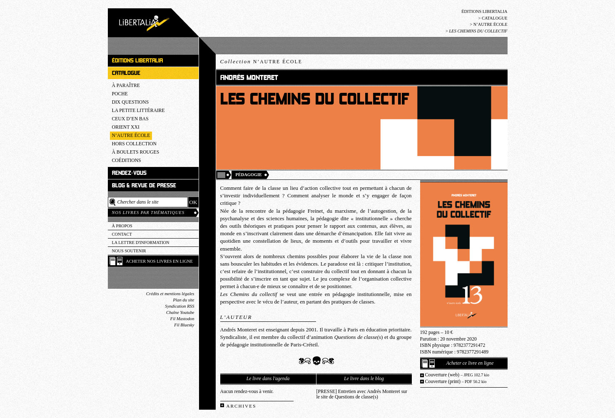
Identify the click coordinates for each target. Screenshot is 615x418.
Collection (261, 61)
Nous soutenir (129, 251)
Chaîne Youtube (180, 312)
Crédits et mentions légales (170, 293)
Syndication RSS (179, 306)
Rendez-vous (129, 173)
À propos (122, 226)
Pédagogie (249, 174)
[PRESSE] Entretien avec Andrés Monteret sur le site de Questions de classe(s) (361, 394)
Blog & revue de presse (144, 185)
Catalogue (495, 18)
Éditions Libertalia (484, 11)
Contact (122, 234)
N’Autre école (490, 24)
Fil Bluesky (184, 325)
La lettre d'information (140, 242)
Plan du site (183, 300)
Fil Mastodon (182, 318)
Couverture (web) (457, 375)
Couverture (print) (456, 381)
